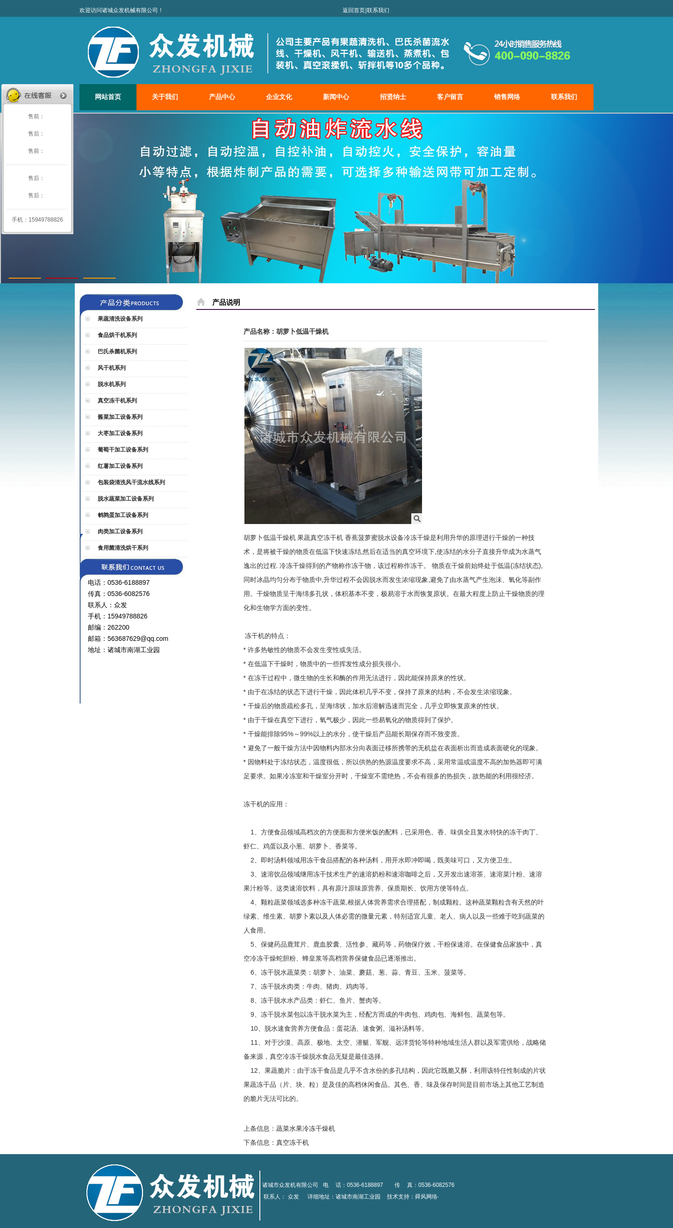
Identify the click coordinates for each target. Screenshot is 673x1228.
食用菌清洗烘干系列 (122, 548)
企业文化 (279, 97)
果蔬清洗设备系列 (119, 319)
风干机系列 (111, 368)
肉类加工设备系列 (119, 531)
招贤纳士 (393, 97)
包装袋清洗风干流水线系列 (130, 482)
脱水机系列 (111, 384)
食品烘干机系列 (116, 335)
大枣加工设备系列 (119, 433)
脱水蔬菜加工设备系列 (125, 499)
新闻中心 (336, 97)
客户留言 (450, 97)
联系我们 (378, 10)
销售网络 (507, 97)
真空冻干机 (292, 1142)
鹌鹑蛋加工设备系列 (122, 515)
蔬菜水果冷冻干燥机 (305, 1128)
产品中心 (222, 97)
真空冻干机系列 (116, 400)
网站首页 (108, 97)
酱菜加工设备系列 (119, 417)
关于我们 (165, 97)
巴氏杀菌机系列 (116, 351)
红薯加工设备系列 (119, 466)
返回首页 (354, 10)
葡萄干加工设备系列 (122, 449)
